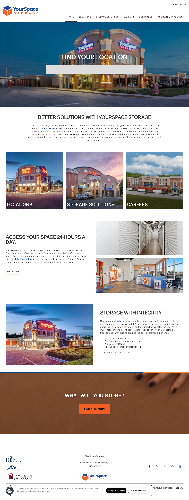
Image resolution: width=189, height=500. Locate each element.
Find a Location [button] (94, 409)
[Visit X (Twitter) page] (157, 466)
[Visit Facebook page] (150, 466)
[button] (180, 5)
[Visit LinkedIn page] (165, 466)
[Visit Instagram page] (172, 466)
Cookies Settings (138, 490)
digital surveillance (25, 259)
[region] (81, 490)
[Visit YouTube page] (180, 466)
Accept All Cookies (116, 490)
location (49, 128)
